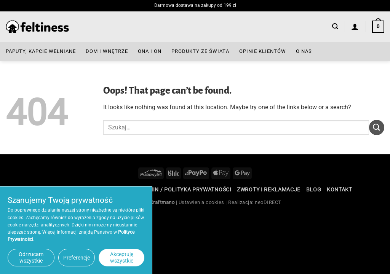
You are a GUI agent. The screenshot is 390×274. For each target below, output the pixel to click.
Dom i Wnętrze (107, 51)
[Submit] (376, 127)
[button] (335, 26)
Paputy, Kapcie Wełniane (41, 51)
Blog (313, 189)
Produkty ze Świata (200, 51)
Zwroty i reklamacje (268, 189)
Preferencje (76, 258)
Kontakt (339, 189)
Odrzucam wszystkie (31, 257)
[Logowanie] (355, 26)
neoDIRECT (268, 202)
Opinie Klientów (262, 51)
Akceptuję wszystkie (121, 257)
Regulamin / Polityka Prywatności (179, 189)
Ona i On (149, 51)
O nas (304, 51)
